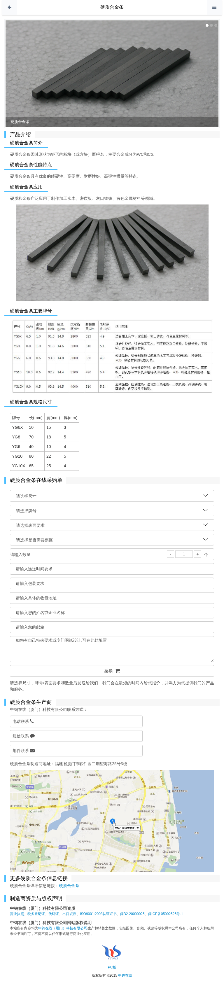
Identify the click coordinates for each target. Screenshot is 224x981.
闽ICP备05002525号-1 (165, 914)
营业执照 (17, 914)
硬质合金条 (112, 7)
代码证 (53, 914)
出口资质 (69, 914)
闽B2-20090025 (132, 914)
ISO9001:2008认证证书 (98, 914)
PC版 (112, 967)
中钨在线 (125, 975)
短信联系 (24, 735)
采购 (112, 671)
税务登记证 (36, 914)
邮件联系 (24, 750)
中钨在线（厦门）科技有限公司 (63, 928)
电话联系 (23, 721)
